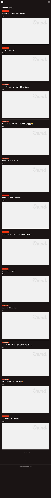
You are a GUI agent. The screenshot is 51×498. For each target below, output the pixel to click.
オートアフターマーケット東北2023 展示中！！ (17, 370)
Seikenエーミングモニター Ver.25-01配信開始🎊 (17, 135)
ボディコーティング (8, 54)
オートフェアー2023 (8, 291)
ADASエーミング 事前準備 (10, 444)
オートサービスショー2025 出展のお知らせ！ (16, 95)
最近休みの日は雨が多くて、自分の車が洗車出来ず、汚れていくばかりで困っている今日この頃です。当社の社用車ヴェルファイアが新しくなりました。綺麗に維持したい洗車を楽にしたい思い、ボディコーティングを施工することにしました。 (25, 58)
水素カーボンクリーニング (10, 174)
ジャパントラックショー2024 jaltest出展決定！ (17, 250)
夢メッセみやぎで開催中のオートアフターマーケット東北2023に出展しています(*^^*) (23, 372)
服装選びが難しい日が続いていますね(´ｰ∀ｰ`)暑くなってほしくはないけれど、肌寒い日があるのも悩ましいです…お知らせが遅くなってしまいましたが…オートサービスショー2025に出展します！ (25, 99)
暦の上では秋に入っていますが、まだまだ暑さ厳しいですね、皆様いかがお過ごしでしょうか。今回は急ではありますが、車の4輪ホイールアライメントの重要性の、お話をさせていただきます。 (25, 448)
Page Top (25, 490)
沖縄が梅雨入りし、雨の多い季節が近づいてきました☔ (15, 215)
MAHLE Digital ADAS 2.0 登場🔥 (12, 407)
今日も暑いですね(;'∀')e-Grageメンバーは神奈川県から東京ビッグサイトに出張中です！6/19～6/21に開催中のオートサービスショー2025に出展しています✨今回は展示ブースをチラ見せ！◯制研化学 (25, 18)
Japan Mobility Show (9, 329)
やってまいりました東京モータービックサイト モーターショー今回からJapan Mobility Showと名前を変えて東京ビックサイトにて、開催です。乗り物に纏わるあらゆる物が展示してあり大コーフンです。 (25, 334)
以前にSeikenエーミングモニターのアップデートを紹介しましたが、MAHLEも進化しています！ (25, 409)
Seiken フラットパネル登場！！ (12, 213)
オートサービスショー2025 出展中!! (13, 13)
